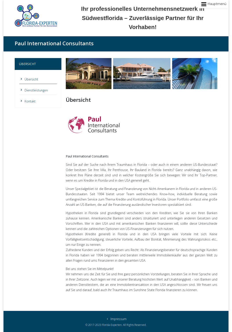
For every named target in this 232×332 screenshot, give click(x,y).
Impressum (119, 319)
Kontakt (30, 101)
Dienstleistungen (36, 90)
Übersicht (31, 79)
